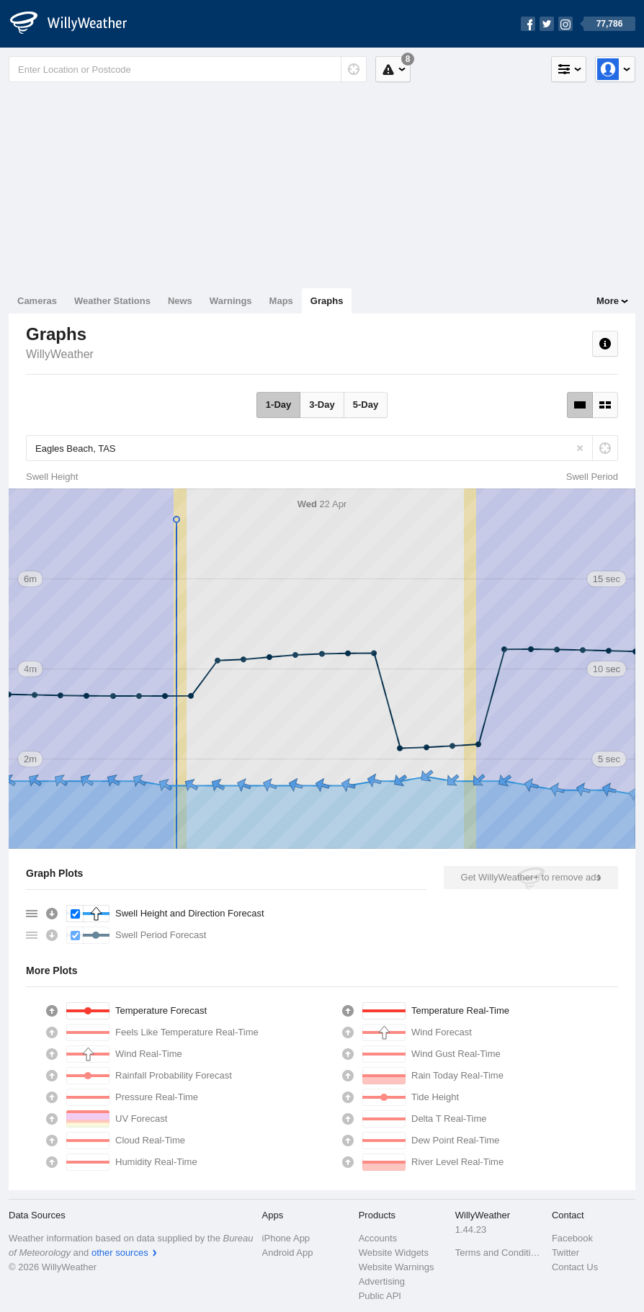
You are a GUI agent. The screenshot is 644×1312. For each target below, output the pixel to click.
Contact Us (575, 1267)
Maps (281, 300)
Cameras (37, 300)
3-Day (321, 404)
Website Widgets (394, 1252)
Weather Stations (112, 300)
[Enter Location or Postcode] (188, 69)
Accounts (378, 1238)
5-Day (365, 404)
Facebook (572, 1238)
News (180, 300)
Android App (287, 1252)
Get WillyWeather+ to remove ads (531, 877)
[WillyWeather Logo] (76, 24)
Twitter (565, 1252)
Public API (380, 1295)
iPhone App (286, 1238)
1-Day (278, 404)
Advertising (382, 1281)
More (607, 300)
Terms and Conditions (499, 1252)
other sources (119, 1252)
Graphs (327, 300)
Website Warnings (396, 1267)
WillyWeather (60, 354)
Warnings (231, 300)
